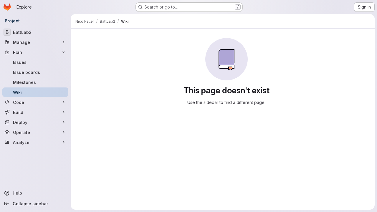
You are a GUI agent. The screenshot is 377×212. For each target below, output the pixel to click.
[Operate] (35, 132)
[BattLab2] (35, 32)
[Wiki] (35, 92)
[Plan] (35, 52)
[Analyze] (35, 142)
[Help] (35, 193)
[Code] (35, 102)
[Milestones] (35, 82)
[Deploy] (35, 122)
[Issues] (35, 62)
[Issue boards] (35, 72)
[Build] (35, 112)
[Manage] (35, 42)
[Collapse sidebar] (35, 203)
